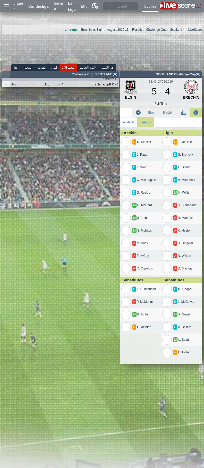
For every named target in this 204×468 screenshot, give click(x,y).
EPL (84, 6)
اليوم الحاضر (87, 67)
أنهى (54, 67)
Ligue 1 (18, 6)
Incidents (128, 122)
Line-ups (146, 122)
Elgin (151, 112)
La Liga (72, 6)
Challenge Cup (82, 74)
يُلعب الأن (68, 67)
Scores (150, 6)
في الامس (107, 67)
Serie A (58, 6)
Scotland (104, 74)
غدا (16, 67)
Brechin (168, 112)
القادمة (41, 67)
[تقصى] (120, 6)
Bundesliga (38, 6)
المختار (27, 67)
